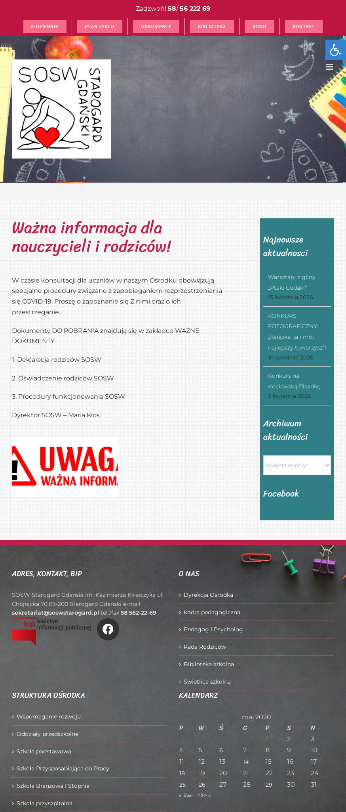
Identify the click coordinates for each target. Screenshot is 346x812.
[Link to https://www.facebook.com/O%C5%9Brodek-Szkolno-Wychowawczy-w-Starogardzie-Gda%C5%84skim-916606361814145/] (108, 629)
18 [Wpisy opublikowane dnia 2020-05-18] (182, 773)
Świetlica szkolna (207, 681)
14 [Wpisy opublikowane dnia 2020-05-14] (246, 762)
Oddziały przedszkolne (47, 734)
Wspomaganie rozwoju (49, 716)
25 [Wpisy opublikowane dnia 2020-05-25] (182, 784)
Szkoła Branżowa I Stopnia (53, 786)
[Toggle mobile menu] (330, 67)
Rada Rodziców (205, 647)
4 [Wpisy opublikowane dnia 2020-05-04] (181, 750)
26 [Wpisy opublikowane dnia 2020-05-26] (202, 784)
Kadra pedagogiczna (212, 612)
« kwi (186, 795)
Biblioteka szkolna (209, 664)
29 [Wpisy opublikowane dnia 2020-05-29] (269, 784)
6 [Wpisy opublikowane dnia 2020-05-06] (221, 750)
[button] (335, 50)
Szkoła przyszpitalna (44, 803)
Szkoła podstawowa (44, 751)
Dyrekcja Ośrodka (208, 595)
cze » (204, 795)
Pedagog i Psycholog (213, 629)
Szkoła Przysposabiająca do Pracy (63, 768)
